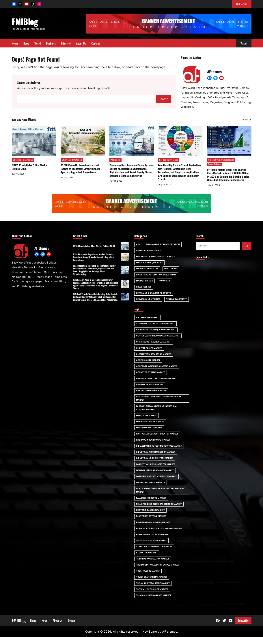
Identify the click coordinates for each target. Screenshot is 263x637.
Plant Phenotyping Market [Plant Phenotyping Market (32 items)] (151, 516)
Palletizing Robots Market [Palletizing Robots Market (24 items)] (151, 498)
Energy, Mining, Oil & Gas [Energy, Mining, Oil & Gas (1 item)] (149, 263)
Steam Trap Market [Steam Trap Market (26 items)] (147, 553)
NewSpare (149, 631)
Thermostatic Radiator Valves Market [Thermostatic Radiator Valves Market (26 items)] (157, 565)
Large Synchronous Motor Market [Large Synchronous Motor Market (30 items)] (155, 464)
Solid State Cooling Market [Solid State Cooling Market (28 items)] (151, 540)
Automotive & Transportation (221, 160)
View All (247, 119)
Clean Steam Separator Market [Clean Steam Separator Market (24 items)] (153, 354)
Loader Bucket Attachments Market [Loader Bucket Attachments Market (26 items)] (156, 476)
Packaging (115, 160)
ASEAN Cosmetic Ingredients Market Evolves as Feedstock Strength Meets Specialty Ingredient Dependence (80, 168)
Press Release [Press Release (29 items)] (143, 287)
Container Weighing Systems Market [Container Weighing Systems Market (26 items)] (156, 366)
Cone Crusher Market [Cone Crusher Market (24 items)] (148, 360)
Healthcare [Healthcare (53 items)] (171, 269)
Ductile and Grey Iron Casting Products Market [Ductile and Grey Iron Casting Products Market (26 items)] (159, 398)
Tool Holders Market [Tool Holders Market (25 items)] (148, 571)
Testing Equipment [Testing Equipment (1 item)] (176, 299)
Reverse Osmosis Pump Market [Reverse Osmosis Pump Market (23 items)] (153, 534)
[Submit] (246, 246)
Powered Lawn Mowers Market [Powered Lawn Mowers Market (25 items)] (153, 522)
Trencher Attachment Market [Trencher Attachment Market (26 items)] (153, 583)
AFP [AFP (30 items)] (138, 244)
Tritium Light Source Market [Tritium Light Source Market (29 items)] (152, 589)
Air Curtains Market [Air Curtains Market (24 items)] (147, 317)
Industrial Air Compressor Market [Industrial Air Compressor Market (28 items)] (155, 452)
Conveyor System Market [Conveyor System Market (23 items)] (150, 372)
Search (163, 99)
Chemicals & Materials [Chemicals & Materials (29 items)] (148, 250)
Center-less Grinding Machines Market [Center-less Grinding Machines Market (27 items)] (158, 336)
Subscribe (243, 620)
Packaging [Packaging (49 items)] (165, 281)
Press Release (214, 164)
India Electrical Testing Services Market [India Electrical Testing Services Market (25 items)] (159, 446)
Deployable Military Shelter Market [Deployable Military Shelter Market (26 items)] (156, 378)
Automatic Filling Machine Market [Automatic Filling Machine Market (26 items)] (155, 324)
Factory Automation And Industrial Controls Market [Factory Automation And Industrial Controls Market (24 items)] (156, 408)
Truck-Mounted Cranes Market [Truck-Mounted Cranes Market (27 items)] (153, 595)
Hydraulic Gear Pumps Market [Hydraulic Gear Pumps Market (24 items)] (153, 440)
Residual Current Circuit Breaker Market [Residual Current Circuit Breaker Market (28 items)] (159, 528)
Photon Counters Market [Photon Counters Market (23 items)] (150, 510)
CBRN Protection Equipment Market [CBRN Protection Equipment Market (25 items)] (156, 330)
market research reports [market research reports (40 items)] (150, 482)
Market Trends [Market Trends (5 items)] (144, 281)
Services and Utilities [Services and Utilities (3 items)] (148, 299)
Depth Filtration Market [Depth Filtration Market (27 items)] (149, 384)
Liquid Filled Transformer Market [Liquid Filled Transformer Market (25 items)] (155, 470)
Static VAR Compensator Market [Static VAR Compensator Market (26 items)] (154, 546)
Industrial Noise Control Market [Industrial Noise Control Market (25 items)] (154, 458)
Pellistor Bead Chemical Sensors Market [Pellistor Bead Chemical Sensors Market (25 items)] (159, 504)
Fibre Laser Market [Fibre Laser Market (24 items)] (146, 415)
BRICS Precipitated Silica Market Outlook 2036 (30, 167)
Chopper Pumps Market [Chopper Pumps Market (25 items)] (149, 348)
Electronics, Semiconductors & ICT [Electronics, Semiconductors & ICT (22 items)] (155, 256)
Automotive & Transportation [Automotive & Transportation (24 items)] (163, 244)
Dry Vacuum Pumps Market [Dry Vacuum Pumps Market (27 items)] (151, 390)
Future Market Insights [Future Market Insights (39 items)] (149, 427)
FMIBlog (25, 21)
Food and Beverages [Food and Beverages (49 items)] (147, 269)
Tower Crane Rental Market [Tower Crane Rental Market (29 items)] (151, 577)
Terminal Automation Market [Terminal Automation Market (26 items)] (152, 559)
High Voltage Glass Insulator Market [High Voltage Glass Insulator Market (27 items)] (157, 434)
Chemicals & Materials (23, 160)
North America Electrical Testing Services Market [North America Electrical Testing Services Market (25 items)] (160, 490)
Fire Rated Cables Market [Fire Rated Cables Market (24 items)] (150, 421)
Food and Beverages (168, 160)
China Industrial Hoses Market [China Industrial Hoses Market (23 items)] (153, 342)
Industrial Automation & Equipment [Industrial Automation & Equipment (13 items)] (156, 275)
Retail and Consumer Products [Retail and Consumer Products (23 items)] (153, 293)
